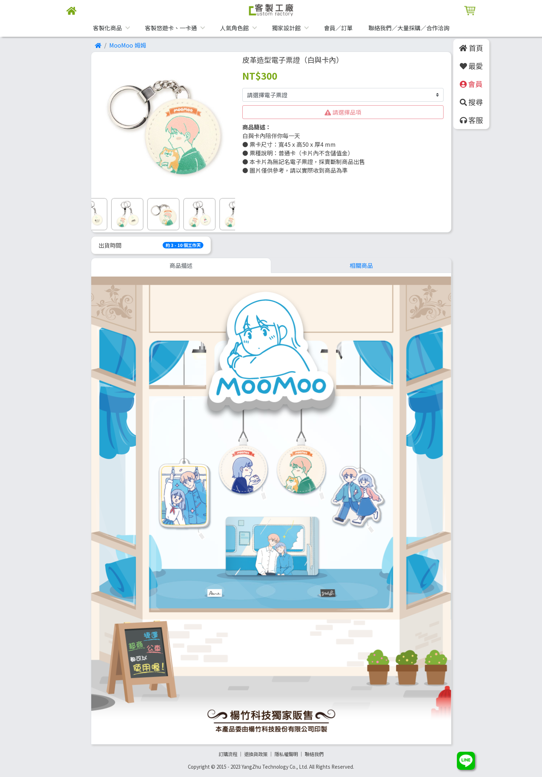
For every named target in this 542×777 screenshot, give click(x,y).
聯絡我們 (314, 754)
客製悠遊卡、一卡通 (171, 27)
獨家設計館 (286, 27)
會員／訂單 (338, 27)
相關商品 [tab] (361, 265)
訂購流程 (228, 754)
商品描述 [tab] (181, 265)
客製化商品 (107, 27)
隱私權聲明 (286, 754)
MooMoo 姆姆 (127, 45)
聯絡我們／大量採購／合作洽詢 (409, 27)
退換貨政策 (256, 754)
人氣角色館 (234, 27)
